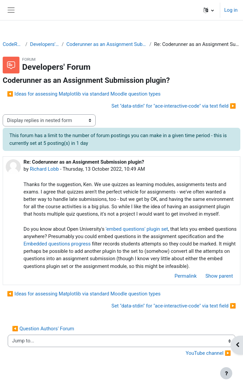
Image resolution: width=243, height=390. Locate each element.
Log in (231, 10)
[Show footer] (226, 373)
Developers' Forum (44, 44)
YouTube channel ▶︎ (208, 353)
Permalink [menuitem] (186, 276)
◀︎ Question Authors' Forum (43, 329)
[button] (208, 10)
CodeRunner (12, 44)
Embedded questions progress (57, 244)
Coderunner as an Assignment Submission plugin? (106, 44)
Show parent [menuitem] (219, 276)
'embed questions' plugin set (137, 229)
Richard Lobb (44, 169)
